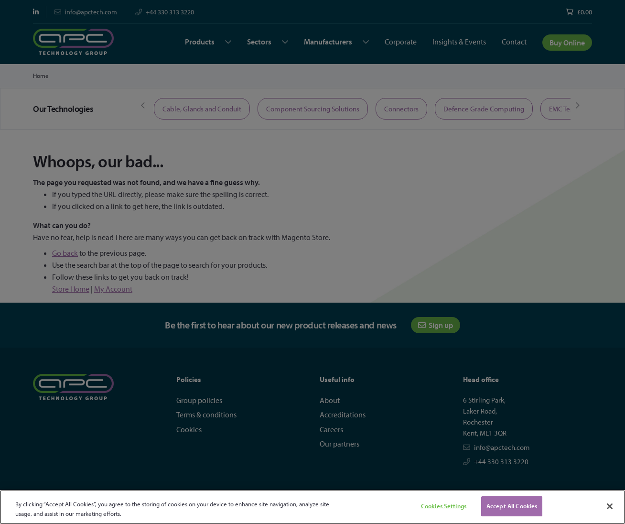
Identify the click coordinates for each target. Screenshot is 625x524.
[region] (312, 507)
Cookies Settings (443, 506)
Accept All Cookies (511, 506)
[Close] (609, 506)
